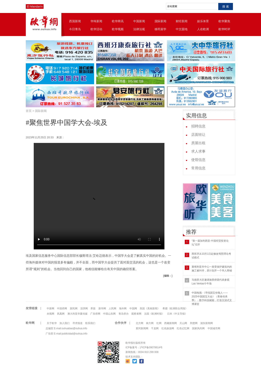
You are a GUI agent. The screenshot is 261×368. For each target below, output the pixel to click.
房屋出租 (198, 143)
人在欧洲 (203, 29)
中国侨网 (62, 308)
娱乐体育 (203, 21)
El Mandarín (35, 6)
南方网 (150, 323)
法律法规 (139, 29)
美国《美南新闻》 (150, 308)
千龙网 (155, 328)
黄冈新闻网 (142, 328)
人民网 (112, 308)
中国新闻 (139, 21)
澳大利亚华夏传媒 (77, 313)
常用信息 (198, 168)
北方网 (139, 323)
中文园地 (181, 29)
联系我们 (90, 323)
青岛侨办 (124, 313)
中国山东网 (109, 313)
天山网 (183, 323)
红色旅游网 (168, 328)
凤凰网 (61, 313)
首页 (29, 111)
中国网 (133, 308)
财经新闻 (181, 21)
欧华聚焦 (224, 21)
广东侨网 (95, 313)
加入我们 (64, 323)
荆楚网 (194, 323)
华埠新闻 (96, 21)
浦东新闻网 (206, 323)
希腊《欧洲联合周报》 (175, 308)
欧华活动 (96, 29)
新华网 (102, 308)
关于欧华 (52, 323)
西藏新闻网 (170, 323)
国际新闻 (160, 21)
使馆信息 (198, 160)
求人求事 (198, 151)
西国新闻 (75, 21)
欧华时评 (224, 29)
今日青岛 (75, 29)
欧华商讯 (118, 21)
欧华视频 (118, 29)
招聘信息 (198, 126)
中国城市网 (214, 328)
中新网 (50, 308)
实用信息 (196, 115)
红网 (159, 323)
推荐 (191, 232)
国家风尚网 (198, 328)
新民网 (74, 308)
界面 (93, 308)
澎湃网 (84, 308)
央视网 (50, 313)
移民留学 (160, 29)
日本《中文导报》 (177, 313)
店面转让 (198, 135)
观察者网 (136, 313)
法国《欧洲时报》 (154, 313)
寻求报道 (77, 323)
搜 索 (225, 6)
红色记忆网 (183, 328)
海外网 (123, 308)
